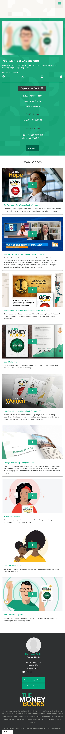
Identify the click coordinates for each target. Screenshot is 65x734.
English (6, 731)
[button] (59, 3)
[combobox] (7, 732)
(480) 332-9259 (34, 120)
